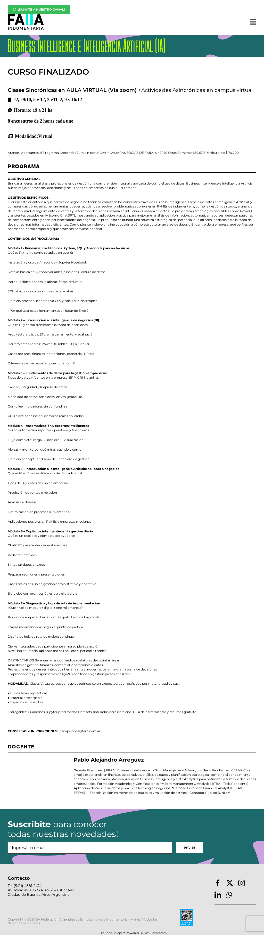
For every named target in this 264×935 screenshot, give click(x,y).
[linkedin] (217, 894)
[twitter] (229, 883)
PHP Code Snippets (111, 933)
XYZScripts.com (156, 933)
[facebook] (217, 883)
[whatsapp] (229, 894)
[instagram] (241, 883)
